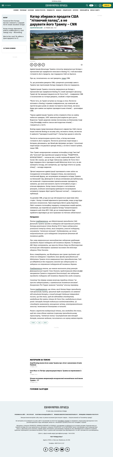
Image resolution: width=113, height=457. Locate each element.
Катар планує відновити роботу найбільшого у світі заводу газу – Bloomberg (13, 30)
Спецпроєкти (67, 10)
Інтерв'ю (75, 10)
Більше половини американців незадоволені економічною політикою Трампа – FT (56, 379)
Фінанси (58, 10)
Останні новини (9, 48)
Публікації (23, 10)
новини (16, 10)
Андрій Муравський (36, 28)
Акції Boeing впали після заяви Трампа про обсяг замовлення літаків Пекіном (56, 364)
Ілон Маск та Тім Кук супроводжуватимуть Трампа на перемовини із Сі (55, 372)
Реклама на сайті (20, 414)
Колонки (31, 10)
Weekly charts (95, 10)
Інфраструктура (40, 10)
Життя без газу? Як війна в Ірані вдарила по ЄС (13, 37)
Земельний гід (84, 10)
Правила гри (51, 10)
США (39, 322)
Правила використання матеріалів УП (66, 414)
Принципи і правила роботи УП (88, 414)
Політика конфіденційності (44, 414)
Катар (45, 322)
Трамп (33, 322)
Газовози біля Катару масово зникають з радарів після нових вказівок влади (14, 23)
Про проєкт (30, 414)
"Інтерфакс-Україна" (64, 421)
